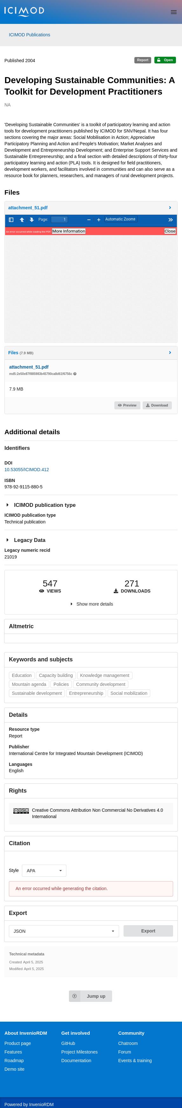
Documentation (76, 1060)
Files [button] (90, 352)
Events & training (135, 1060)
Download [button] (157, 405)
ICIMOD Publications (29, 34)
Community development (100, 684)
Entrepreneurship (86, 693)
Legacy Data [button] (24, 539)
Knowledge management (104, 675)
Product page (17, 1043)
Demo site (14, 1069)
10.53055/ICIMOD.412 (26, 469)
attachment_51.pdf (29, 367)
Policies (61, 684)
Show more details (95, 604)
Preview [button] (127, 405)
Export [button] (148, 930)
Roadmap (14, 1060)
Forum (124, 1051)
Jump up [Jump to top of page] (87, 996)
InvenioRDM (41, 1104)
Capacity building (56, 675)
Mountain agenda (29, 684)
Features (13, 1051)
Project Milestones (79, 1051)
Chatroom (128, 1043)
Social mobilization (129, 693)
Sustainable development (37, 693)
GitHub (68, 1043)
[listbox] (44, 871)
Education (21, 675)
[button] (91, 208)
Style (14, 870)
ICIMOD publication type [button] (40, 504)
